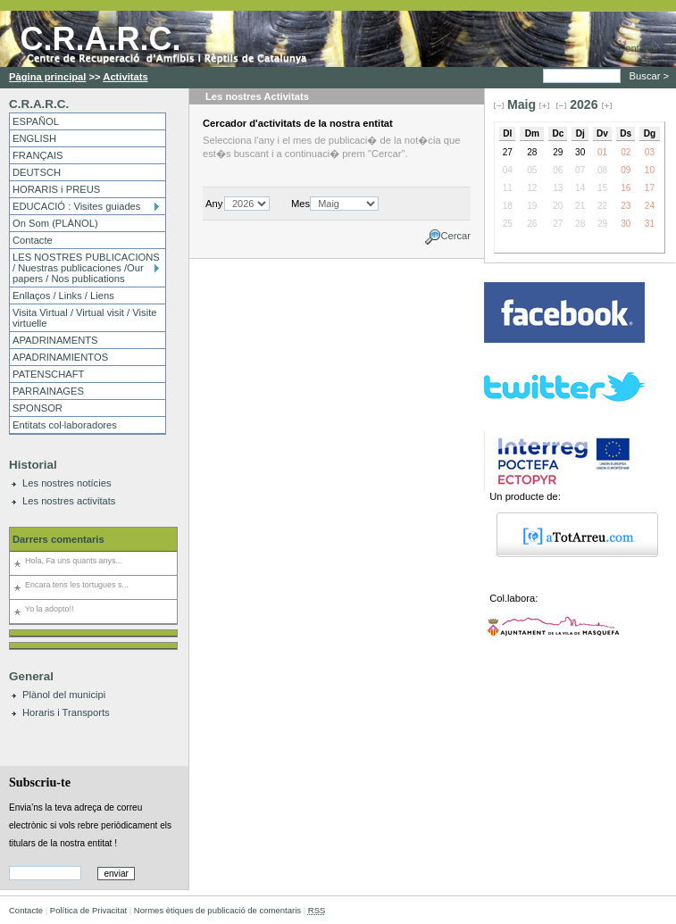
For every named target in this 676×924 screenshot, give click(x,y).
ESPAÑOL (36, 121)
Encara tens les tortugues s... (77, 584)
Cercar (455, 236)
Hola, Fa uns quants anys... (73, 560)
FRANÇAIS (38, 155)
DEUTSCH (37, 172)
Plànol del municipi (63, 694)
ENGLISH (34, 138)
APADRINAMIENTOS (60, 357)
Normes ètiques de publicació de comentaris (217, 910)
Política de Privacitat (88, 910)
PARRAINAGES (48, 391)
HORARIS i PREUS (56, 189)
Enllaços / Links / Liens (63, 295)
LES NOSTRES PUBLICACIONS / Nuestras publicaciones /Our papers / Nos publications (86, 268)
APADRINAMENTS (55, 340)
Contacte (638, 48)
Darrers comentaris (58, 539)
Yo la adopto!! (49, 608)
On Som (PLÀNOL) (55, 223)
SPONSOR (38, 408)
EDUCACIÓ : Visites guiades (76, 206)
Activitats (125, 76)
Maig (521, 104)
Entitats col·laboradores (65, 425)
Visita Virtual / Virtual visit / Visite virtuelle (84, 318)
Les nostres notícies (67, 483)
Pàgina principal (47, 76)
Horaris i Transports (66, 712)
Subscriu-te (40, 782)
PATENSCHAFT (48, 374)
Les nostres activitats (68, 500)
